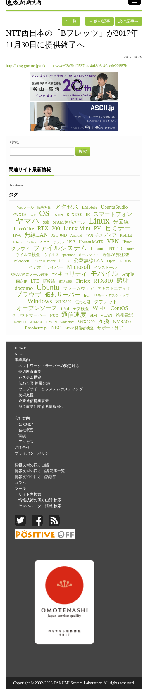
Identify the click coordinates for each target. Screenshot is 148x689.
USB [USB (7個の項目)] (71, 242)
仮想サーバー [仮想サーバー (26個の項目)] (62, 294)
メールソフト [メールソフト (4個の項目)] (88, 255)
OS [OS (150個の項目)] (44, 213)
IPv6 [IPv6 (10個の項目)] (17, 235)
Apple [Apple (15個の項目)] (128, 274)
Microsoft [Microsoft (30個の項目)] (78, 267)
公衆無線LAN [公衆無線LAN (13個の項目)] (89, 260)
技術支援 (26, 395)
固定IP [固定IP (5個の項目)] (21, 281)
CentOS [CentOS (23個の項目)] (119, 308)
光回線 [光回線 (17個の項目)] (121, 222)
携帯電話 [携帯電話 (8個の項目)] (124, 315)
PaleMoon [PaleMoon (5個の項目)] (21, 261)
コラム (20, 482)
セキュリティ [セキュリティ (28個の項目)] (69, 274)
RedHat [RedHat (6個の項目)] (126, 235)
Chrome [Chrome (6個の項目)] (127, 249)
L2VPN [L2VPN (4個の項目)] (51, 322)
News (19, 354)
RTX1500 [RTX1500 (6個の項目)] (74, 214)
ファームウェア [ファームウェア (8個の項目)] (78, 288)
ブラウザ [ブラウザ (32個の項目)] (29, 294)
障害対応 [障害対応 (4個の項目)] (44, 207)
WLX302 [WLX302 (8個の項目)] (64, 302)
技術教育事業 (29, 371)
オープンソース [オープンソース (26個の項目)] (36, 308)
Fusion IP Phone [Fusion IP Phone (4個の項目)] (44, 261)
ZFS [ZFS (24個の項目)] (44, 242)
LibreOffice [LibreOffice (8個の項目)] (24, 228)
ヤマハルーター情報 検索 (39, 506)
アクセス (26, 441)
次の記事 (128, 21)
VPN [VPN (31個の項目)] (113, 241)
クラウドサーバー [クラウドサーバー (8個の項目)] (29, 315)
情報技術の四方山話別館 (35, 477)
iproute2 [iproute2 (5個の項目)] (68, 255)
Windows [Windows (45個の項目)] (39, 301)
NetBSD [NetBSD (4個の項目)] (20, 322)
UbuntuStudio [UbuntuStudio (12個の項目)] (114, 207)
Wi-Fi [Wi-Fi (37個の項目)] (99, 308)
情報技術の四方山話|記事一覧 (40, 471)
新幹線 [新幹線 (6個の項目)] (49, 281)
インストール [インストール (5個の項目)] (105, 268)
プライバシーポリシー (34, 453)
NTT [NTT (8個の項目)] (113, 248)
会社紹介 (26, 424)
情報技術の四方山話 (32, 465)
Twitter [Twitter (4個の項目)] (58, 215)
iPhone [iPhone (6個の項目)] (64, 261)
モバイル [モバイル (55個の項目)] (104, 273)
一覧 (71, 21)
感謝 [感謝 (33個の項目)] (122, 280)
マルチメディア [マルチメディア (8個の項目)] (101, 235)
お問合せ (22, 447)
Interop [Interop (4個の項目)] (18, 242)
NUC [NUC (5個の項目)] (54, 316)
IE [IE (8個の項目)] (88, 214)
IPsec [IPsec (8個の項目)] (127, 242)
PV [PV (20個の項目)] (97, 228)
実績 (22, 436)
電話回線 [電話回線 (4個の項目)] (65, 281)
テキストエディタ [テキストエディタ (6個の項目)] (113, 288)
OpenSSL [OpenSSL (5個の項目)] (114, 261)
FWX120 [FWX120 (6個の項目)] (20, 214)
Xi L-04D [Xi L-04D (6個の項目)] (59, 235)
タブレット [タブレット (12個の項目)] (105, 301)
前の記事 (99, 21)
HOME (20, 348)
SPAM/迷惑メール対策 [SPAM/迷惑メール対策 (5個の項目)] (29, 275)
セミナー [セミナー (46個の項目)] (117, 228)
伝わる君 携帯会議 (34, 383)
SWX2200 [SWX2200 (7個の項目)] (86, 321)
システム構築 (29, 377)
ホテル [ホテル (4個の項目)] (58, 242)
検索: (14, 142)
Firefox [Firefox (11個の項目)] (83, 280)
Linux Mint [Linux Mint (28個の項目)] (76, 228)
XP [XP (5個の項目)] (33, 215)
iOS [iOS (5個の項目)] (128, 261)
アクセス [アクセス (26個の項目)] (66, 207)
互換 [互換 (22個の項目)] (103, 321)
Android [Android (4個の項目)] (76, 235)
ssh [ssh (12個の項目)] (46, 222)
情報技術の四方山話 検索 (39, 500)
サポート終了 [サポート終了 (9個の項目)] (110, 327)
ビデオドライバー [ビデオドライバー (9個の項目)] (45, 267)
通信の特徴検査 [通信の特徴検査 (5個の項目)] (116, 255)
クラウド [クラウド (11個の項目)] (20, 248)
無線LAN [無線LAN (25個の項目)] (36, 235)
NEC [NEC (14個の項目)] (56, 327)
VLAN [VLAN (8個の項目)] (106, 315)
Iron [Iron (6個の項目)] (87, 295)
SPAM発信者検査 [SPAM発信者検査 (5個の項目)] (79, 328)
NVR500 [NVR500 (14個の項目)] (122, 321)
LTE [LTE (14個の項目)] (35, 281)
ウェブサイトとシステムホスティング (50, 389)
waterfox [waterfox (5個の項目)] (67, 322)
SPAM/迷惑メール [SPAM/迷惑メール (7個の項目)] (69, 222)
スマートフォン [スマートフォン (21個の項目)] (112, 214)
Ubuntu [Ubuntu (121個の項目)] (48, 287)
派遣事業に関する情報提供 (41, 406)
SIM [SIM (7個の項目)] (93, 315)
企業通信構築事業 (33, 401)
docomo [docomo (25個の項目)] (24, 288)
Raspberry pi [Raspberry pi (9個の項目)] (36, 327)
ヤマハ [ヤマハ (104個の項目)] (27, 221)
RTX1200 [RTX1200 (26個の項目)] (48, 228)
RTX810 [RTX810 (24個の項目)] (103, 281)
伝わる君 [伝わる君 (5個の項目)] (82, 302)
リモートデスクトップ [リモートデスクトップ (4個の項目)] (111, 295)
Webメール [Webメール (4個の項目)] (25, 207)
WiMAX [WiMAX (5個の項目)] (35, 322)
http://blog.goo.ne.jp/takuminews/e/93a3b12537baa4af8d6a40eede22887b (66, 66)
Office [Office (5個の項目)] (32, 242)
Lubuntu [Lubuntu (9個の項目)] (98, 248)
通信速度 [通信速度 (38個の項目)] (73, 315)
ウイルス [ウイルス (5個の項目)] (51, 255)
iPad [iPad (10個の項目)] (65, 308)
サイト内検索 (29, 494)
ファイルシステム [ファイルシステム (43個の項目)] (60, 248)
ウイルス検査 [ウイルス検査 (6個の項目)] (28, 254)
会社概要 (26, 430)
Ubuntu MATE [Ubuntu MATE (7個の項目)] (91, 242)
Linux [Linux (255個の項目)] (99, 221)
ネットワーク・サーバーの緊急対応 (48, 365)
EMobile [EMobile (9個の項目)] (89, 207)
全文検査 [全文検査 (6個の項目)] (81, 309)
